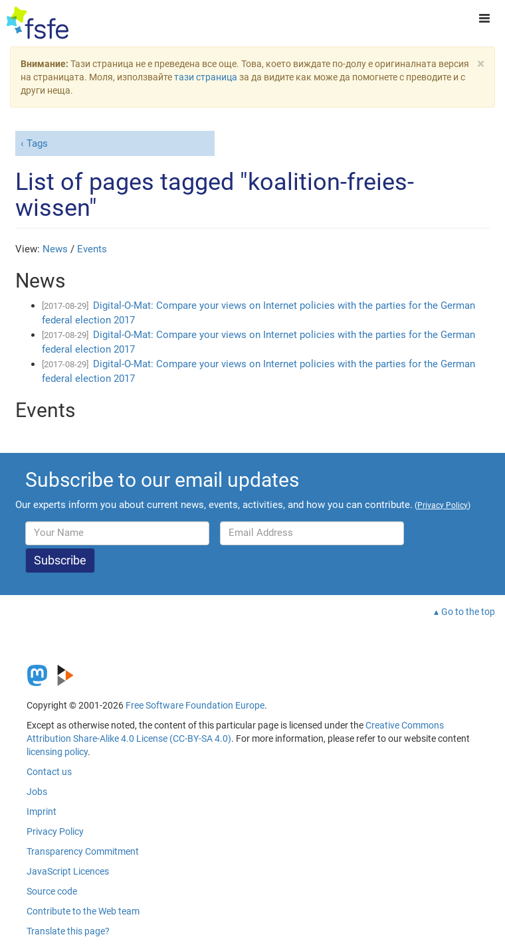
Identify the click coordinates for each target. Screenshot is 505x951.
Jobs (37, 791)
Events (92, 249)
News (55, 249)
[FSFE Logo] (37, 23)
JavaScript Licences (68, 871)
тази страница (205, 77)
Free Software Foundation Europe (195, 705)
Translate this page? (68, 931)
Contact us (49, 771)
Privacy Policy (55, 831)
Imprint (41, 811)
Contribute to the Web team (83, 911)
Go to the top (468, 611)
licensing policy (57, 751)
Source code (52, 891)
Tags (37, 143)
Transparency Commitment (83, 851)
